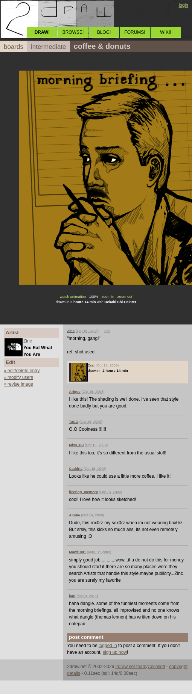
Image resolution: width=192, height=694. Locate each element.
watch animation (73, 296)
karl (72, 596)
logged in (108, 645)
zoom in (108, 296)
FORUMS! (134, 32)
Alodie (74, 515)
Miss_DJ (76, 445)
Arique (74, 391)
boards (13, 46)
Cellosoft (156, 666)
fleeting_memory (83, 492)
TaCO (73, 421)
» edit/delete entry (22, 370)
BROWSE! (73, 32)
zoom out (124, 296)
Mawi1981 (77, 552)
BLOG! (104, 32)
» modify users (18, 377)
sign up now (115, 652)
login (183, 5)
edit (107, 331)
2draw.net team (131, 666)
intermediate (48, 46)
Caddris (75, 468)
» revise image (18, 384)
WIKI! (165, 32)
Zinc (27, 341)
